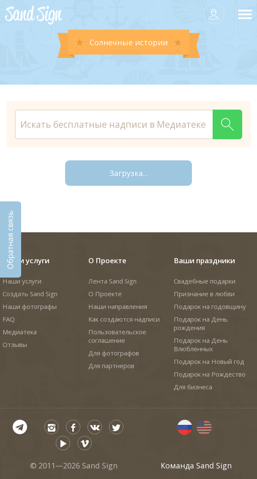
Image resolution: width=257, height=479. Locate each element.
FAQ (9, 319)
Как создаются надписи (124, 319)
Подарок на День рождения (201, 323)
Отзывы (15, 344)
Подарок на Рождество (210, 374)
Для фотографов (113, 353)
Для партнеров (111, 365)
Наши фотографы (30, 306)
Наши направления (117, 306)
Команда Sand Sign (196, 465)
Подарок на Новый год (209, 361)
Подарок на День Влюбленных (201, 344)
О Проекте (107, 260)
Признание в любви (204, 293)
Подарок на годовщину (210, 306)
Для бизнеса (193, 387)
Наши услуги (26, 260)
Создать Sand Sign (30, 293)
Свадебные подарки (204, 281)
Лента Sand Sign (112, 281)
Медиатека (20, 332)
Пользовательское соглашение (117, 336)
